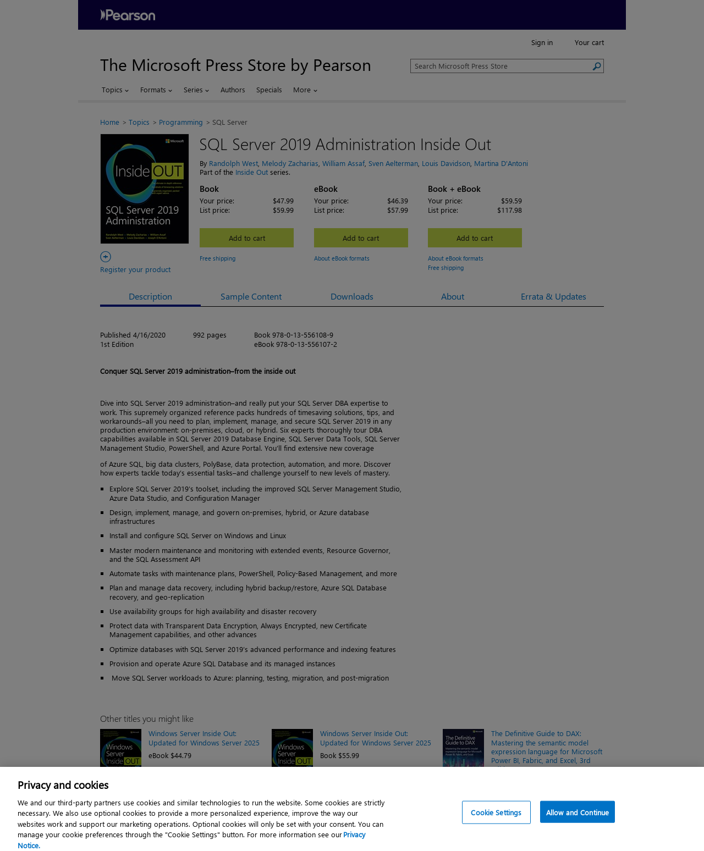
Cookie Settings (496, 817)
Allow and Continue (577, 817)
